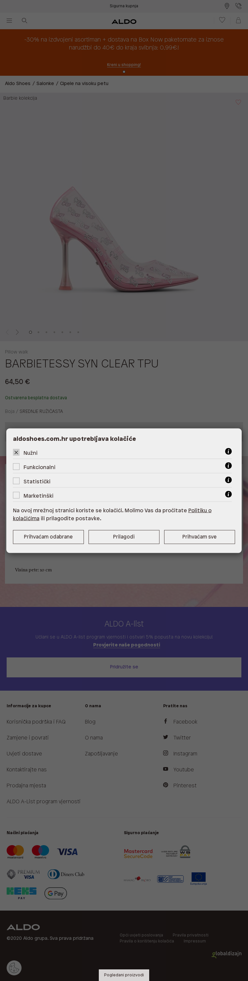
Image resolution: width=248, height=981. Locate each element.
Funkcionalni (39, 467)
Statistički (37, 481)
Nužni (30, 453)
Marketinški (38, 496)
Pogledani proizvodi (124, 975)
